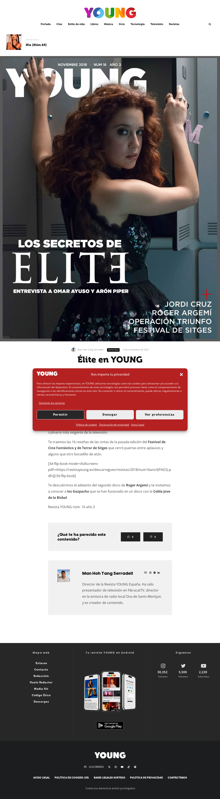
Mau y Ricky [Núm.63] (114, 45)
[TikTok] (128, 767)
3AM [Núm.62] (179, 45)
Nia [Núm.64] (36, 45)
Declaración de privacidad (114, 424)
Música (108, 24)
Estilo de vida (76, 24)
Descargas (41, 701)
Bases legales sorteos (109, 777)
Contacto (41, 669)
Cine (59, 24)
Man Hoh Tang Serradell (90, 349)
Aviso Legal (137, 424)
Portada (46, 24)
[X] (109, 767)
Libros (94, 24)
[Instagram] (116, 767)
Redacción (41, 676)
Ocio (122, 24)
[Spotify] (135, 767)
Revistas (174, 24)
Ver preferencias (160, 415)
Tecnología (138, 24)
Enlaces (41, 663)
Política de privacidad (146, 777)
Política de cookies (86, 424)
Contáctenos (177, 777)
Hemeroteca (32, 39)
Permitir (60, 415)
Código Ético (41, 695)
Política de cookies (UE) (72, 777)
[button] (181, 374)
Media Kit (41, 688)
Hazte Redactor (41, 682)
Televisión (156, 24)
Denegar (109, 415)
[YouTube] (122, 767)
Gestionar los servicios (52, 403)
